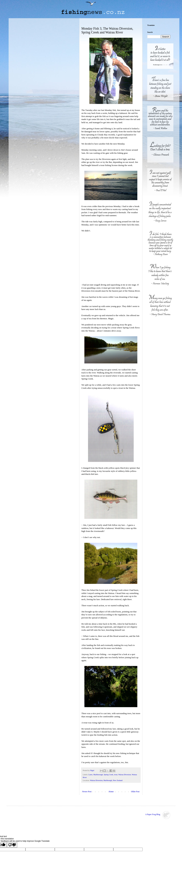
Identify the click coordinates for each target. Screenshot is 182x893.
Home (111, 791)
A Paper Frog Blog (152, 814)
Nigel (92, 770)
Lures (90, 775)
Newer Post (86, 791)
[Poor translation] (12, 845)
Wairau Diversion (124, 775)
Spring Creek (108, 775)
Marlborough (98, 775)
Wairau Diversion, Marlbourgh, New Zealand (106, 780)
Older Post (135, 791)
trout (115, 775)
